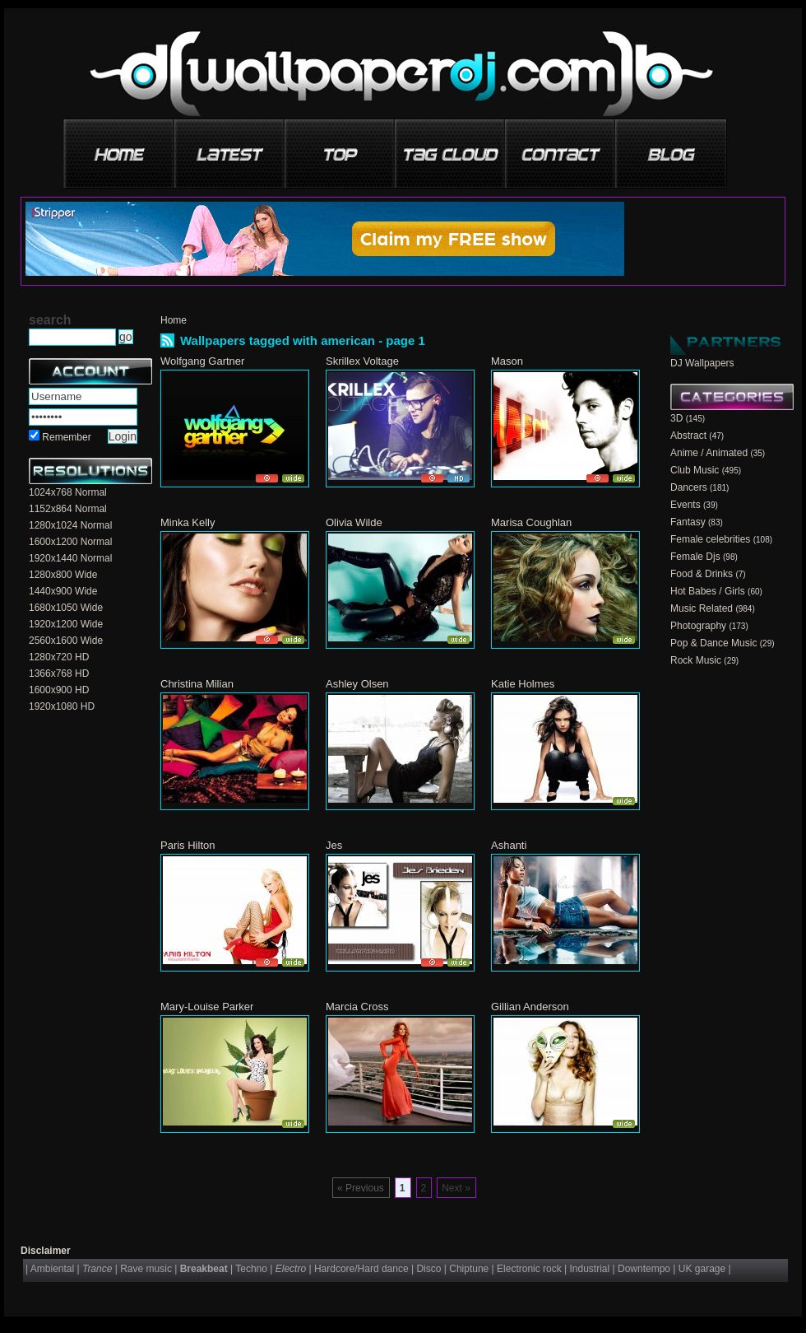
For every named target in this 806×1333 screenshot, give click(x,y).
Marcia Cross (357, 1006)
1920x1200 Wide (66, 624)
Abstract (688, 435)
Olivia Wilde (354, 522)
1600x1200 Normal (70, 542)
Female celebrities (710, 539)
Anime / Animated (709, 453)
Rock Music (695, 660)
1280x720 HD (59, 657)
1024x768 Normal (68, 492)
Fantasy (688, 522)
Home (173, 320)
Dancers (688, 487)
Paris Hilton (187, 845)
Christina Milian (197, 684)
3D (676, 418)
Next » (456, 1188)
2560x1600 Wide (66, 640)
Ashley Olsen (357, 684)
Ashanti (508, 845)
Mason (507, 361)
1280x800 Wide (63, 574)
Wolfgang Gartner (202, 361)
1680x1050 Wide (66, 607)
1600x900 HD (59, 690)
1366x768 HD (59, 673)
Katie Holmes (522, 684)
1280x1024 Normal (70, 525)
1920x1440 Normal (70, 558)
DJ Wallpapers (702, 363)
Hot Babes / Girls (707, 591)
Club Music (694, 470)
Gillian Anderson (530, 1006)
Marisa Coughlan (531, 522)
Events (685, 504)
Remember (66, 437)
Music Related (701, 608)
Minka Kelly (187, 522)
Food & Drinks (701, 574)
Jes (334, 845)
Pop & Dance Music (713, 643)
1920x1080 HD (62, 706)
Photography (698, 626)
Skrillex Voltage (362, 361)
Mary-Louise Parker (206, 1006)
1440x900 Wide (63, 591)
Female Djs (695, 556)
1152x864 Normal (68, 509)
